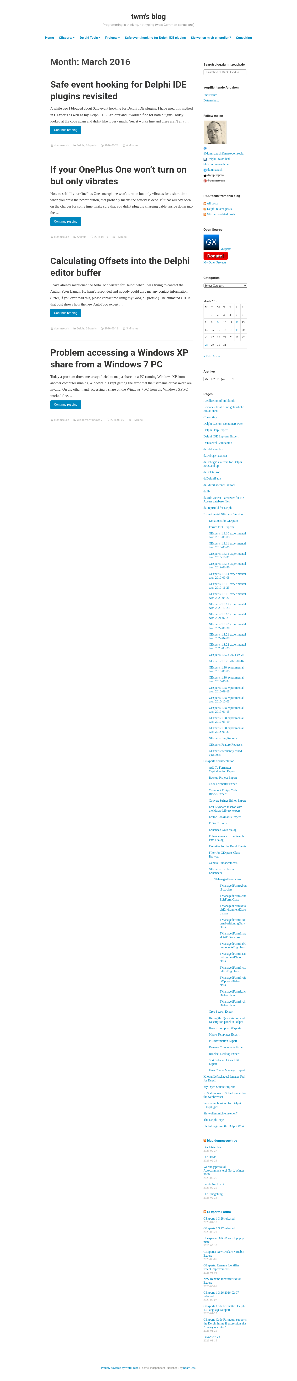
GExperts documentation (219, 761)
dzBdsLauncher (213, 449)
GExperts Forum (219, 1212)
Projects (111, 38)
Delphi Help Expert (216, 430)
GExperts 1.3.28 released (219, 1218)
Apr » (216, 356)
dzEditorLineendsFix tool (219, 485)
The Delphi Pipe (214, 1119)
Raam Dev (189, 1367)
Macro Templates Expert (224, 1034)
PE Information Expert (223, 1041)
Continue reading (67, 130)
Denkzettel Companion (218, 442)
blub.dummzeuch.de (216, 164)
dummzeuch (61, 145)
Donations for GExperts (223, 520)
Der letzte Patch (213, 1147)
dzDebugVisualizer (215, 455)
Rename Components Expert (226, 1047)
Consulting (244, 38)
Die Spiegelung (213, 1194)
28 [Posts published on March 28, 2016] (206, 344)
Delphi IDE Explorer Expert (221, 436)
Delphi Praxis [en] (217, 158)
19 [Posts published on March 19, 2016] (237, 329)
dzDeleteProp (212, 472)
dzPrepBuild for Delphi (218, 507)
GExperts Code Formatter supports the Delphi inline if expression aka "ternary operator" (225, 1323)
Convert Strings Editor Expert (227, 800)
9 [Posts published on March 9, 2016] (218, 322)
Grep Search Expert (221, 1011)
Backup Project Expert (223, 777)
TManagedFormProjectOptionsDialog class (233, 981)
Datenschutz (211, 100)
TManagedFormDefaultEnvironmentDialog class (233, 909)
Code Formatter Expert (223, 784)
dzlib (207, 491)
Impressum (210, 95)
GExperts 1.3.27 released (219, 1228)
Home (49, 38)
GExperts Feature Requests (226, 744)
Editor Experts (218, 823)
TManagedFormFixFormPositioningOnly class (233, 923)
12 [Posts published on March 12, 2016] (237, 322)
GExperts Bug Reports (223, 738)
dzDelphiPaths (212, 478)
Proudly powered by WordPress (119, 1367)
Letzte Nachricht (214, 1184)
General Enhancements (223, 862)
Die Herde (210, 1157)
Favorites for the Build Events (227, 846)
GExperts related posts (219, 214)
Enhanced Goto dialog (223, 829)
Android (82, 236)
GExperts (65, 38)
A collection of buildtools (219, 400)
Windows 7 (96, 419)
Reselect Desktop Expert (224, 1053)
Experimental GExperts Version (223, 514)
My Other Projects (215, 262)
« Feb (207, 356)
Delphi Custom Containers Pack (223, 423)
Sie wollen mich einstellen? (211, 38)
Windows (82, 419)
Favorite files (212, 1337)
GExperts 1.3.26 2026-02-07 (226, 661)
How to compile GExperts (225, 1028)
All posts (211, 203)
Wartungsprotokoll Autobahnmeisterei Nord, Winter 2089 (224, 1170)
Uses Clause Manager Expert (227, 1070)
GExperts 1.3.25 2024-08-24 (226, 654)
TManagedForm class (227, 879)
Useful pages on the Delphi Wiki (224, 1126)
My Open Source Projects (219, 1086)
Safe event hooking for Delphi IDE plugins (155, 38)
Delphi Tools (89, 38)
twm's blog (148, 16)
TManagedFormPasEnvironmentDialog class (233, 957)
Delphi (81, 145)
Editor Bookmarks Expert (225, 817)
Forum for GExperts (221, 527)
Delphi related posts (218, 208)
